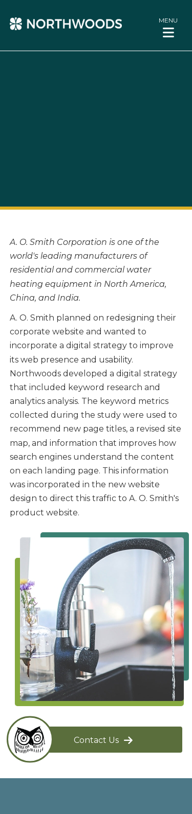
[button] (168, 27)
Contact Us (96, 740)
